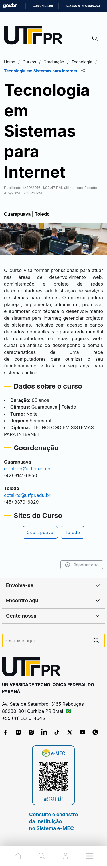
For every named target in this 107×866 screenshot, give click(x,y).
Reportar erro (82, 565)
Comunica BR (43, 5)
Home (9, 61)
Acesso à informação (83, 5)
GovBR (10, 6)
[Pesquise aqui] (46, 641)
